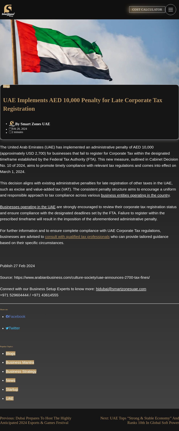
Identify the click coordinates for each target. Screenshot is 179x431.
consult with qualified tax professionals (77, 236)
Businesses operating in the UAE (28, 207)
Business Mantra (20, 362)
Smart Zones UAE (35, 124)
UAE (10, 398)
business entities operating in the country (135, 195)
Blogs (10, 353)
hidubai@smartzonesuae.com (121, 289)
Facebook (15, 316)
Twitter (13, 328)
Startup (12, 389)
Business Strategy (21, 371)
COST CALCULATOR (147, 9)
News (10, 380)
